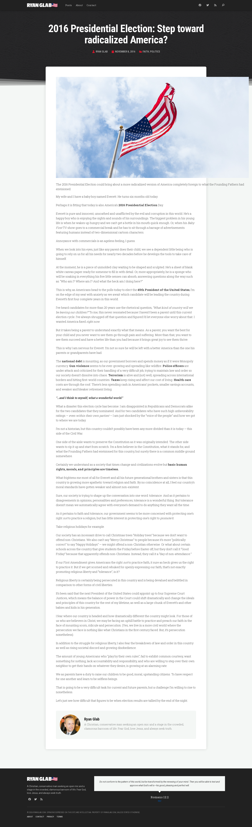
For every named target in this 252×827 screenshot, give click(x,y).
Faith (146, 51)
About (79, 5)
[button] (223, 5)
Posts (68, 5)
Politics (155, 51)
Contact (91, 5)
